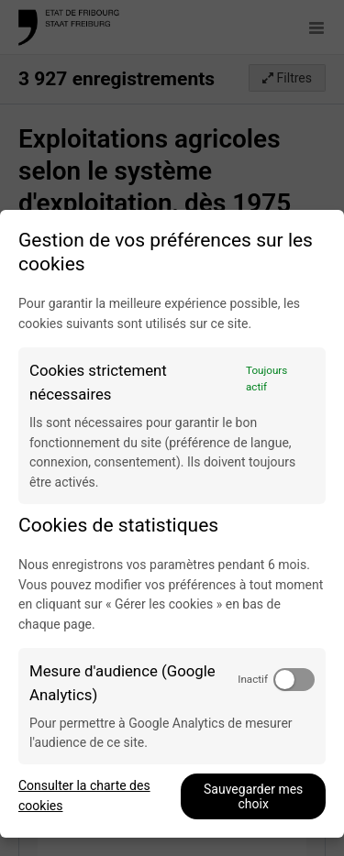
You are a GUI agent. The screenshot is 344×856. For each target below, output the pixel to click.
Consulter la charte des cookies (84, 795)
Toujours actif (266, 378)
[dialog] (172, 524)
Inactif (253, 679)
